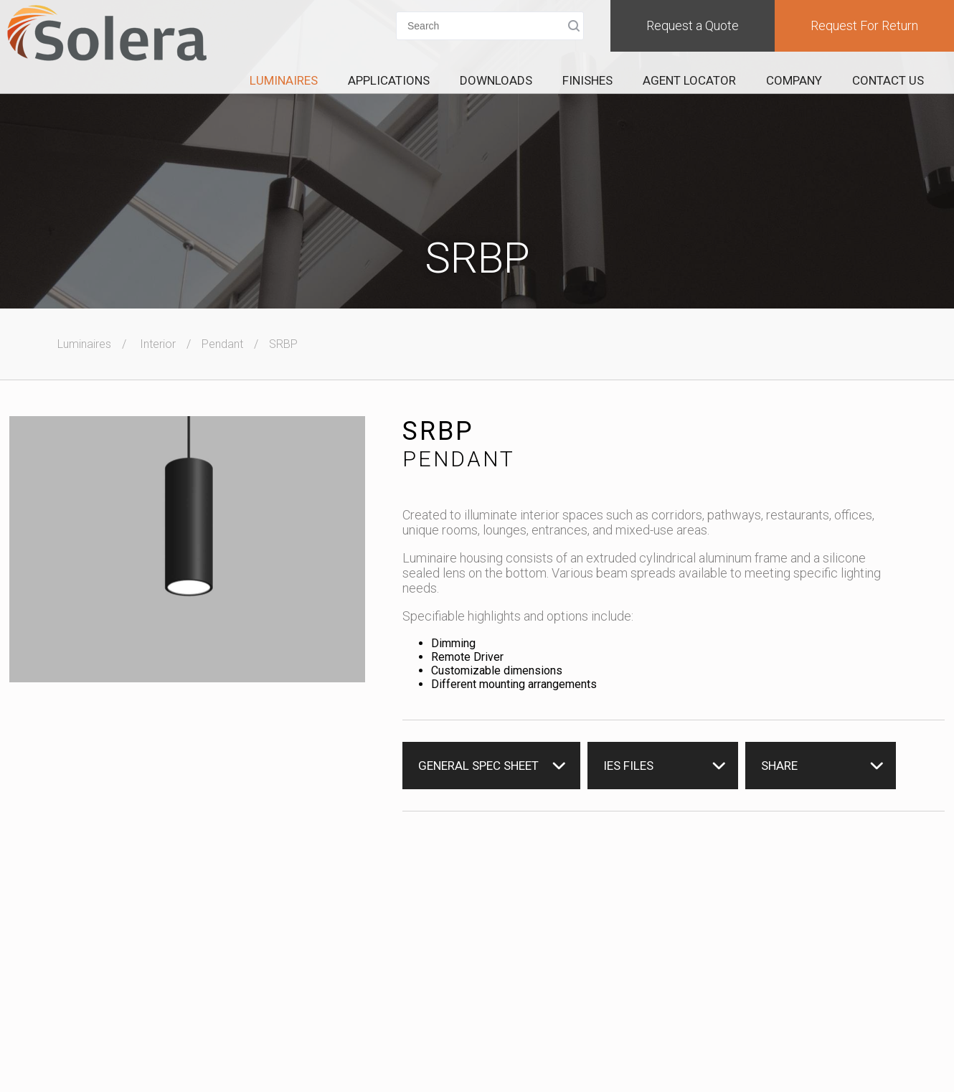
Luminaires (284, 80)
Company (794, 80)
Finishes (587, 80)
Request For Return (864, 25)
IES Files (628, 765)
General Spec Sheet (478, 765)
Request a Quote (692, 25)
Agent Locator (689, 80)
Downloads (496, 80)
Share (779, 765)
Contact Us (888, 80)
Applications (389, 80)
